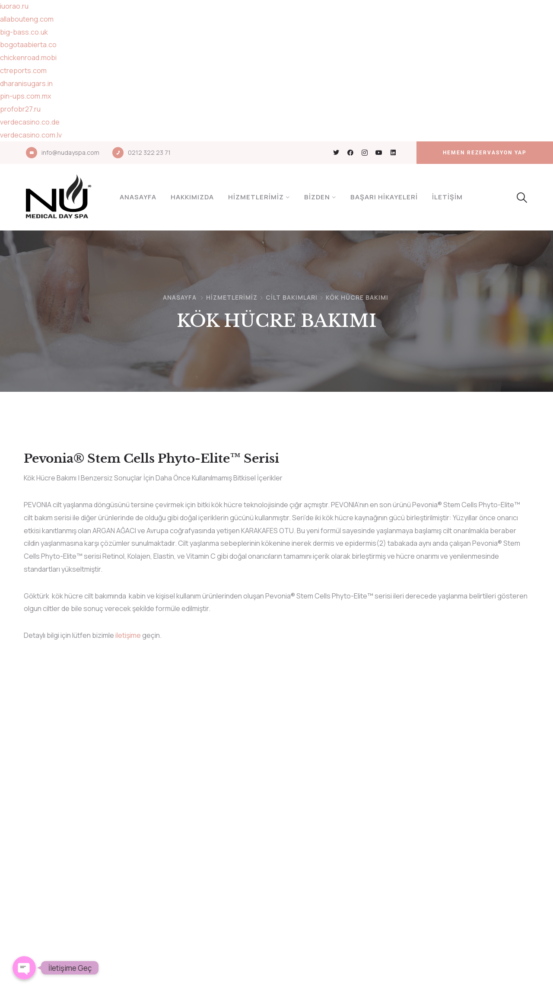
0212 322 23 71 (149, 152)
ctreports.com (23, 70)
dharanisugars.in (26, 83)
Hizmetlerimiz (256, 197)
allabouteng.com (27, 19)
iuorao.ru (14, 6)
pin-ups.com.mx (25, 96)
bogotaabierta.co (28, 44)
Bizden (317, 197)
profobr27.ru (20, 109)
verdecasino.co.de (30, 122)
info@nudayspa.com (70, 152)
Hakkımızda (192, 197)
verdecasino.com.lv (31, 135)
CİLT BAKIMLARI (292, 297)
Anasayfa (138, 197)
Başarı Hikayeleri (384, 197)
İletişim (447, 197)
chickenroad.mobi (28, 57)
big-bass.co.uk (24, 32)
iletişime (128, 635)
